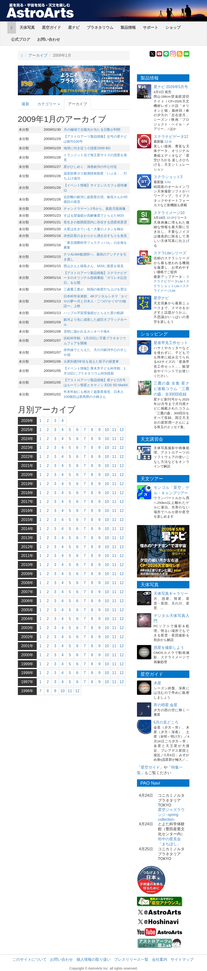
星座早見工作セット (171, 343)
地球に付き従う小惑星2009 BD (87, 148)
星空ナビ (161, 298)
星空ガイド (51, 27)
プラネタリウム (100, 27)
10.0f (170, 218)
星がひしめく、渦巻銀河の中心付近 (90, 167)
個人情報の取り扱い (93, 959)
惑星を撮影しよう (169, 648)
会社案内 (159, 959)
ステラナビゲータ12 (171, 137)
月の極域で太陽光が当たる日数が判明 (92, 129)
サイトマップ (182, 959)
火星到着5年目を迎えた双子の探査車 (91, 361)
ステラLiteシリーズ (170, 253)
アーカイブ (37, 55)
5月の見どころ (166, 722)
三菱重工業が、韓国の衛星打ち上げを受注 (95, 289)
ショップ (173, 27)
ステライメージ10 (169, 213)
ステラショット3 (168, 177)
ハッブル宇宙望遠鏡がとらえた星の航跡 (94, 313)
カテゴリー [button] (48, 104)
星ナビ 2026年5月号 (171, 87)
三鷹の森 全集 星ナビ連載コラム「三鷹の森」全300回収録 (171, 388)
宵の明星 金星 (165, 705)
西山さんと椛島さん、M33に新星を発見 (94, 266)
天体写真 (27, 27)
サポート (150, 27)
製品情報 (128, 27)
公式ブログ (20, 39)
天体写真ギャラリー (171, 593)
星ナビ (74, 27)
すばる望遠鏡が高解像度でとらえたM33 (94, 215)
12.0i (167, 141)
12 (122, 430)
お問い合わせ (48, 39)
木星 (157, 683)
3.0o (167, 182)
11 (114, 430)
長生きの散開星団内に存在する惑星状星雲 (95, 222)
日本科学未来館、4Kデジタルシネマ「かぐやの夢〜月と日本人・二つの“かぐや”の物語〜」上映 (96, 301)
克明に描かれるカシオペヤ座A (86, 331)
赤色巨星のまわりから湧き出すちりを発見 (95, 236)
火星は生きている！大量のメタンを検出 (94, 229)
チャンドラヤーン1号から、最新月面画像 (95, 208)
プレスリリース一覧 (131, 959)
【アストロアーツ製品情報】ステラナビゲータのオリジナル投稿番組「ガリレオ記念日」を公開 (95, 278)
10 (107, 430)
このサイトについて (29, 959)
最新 (25, 104)
